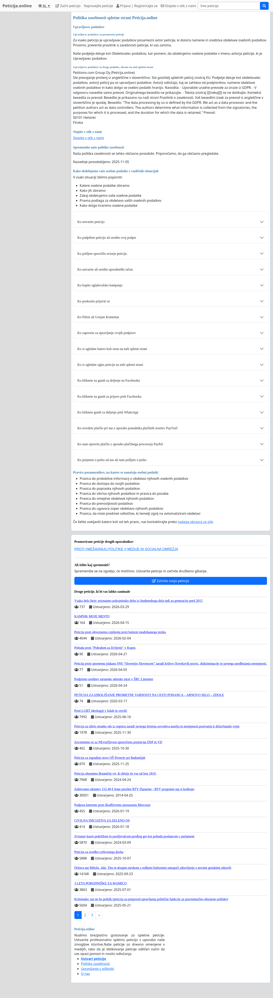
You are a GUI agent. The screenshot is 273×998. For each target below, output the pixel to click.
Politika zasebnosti (95, 963)
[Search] (229, 6)
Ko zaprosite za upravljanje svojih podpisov (106, 333)
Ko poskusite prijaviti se (93, 301)
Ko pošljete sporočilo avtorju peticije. (102, 253)
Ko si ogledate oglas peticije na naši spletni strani (110, 364)
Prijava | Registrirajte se (136, 6)
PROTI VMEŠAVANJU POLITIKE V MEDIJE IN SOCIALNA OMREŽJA (126, 549)
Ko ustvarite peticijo (91, 222)
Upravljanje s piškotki (97, 968)
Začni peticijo (68, 6)
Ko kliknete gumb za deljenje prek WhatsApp (107, 412)
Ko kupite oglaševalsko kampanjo (100, 285)
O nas (85, 973)
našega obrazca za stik (195, 521)
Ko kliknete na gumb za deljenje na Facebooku (108, 380)
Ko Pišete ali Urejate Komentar (98, 317)
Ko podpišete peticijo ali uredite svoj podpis (106, 237)
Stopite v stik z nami (178, 6)
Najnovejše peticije (98, 6)
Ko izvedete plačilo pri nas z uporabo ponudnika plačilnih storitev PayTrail (127, 428)
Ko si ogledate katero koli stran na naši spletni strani (112, 349)
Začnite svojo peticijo (170, 581)
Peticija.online (17, 6)
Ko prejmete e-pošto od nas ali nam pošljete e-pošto (111, 460)
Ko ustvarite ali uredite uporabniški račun (105, 269)
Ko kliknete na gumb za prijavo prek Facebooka (109, 396)
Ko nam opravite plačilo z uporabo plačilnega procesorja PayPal (120, 444)
